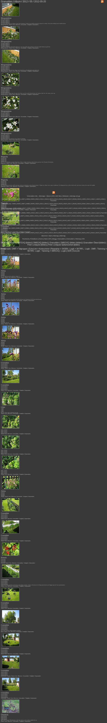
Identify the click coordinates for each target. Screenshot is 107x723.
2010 (37, 199)
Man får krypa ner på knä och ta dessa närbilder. (13, 138)
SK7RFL (79, 249)
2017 (70, 199)
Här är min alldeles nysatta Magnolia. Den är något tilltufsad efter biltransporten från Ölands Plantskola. (27, 162)
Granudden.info (32, 196)
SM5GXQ (5, 243)
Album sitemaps (6, 208)
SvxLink (76, 251)
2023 (98, 199)
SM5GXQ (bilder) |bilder (70, 243)
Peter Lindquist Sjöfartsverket (60, 245)
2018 (74, 199)
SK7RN (30, 251)
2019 (79, 199)
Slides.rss (3, 225)
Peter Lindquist (33, 245)
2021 (88, 199)
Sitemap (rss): (7, 204)
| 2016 (64, 233)
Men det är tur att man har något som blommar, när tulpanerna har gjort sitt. (20, 70)
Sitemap (56, 236)
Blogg (54, 239)
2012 (46, 199)
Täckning (101, 249)
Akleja (3, 272)
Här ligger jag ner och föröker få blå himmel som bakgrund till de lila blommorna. (21, 299)
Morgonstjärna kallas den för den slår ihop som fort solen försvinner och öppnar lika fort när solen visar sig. (28, 93)
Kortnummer (44, 249)
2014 (56, 199)
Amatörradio (5, 249)
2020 (84, 199)
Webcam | (66, 196)
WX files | (59, 196)
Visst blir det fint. (5, 322)
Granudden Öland (91, 243)
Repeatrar (55, 249)
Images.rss (7, 216)
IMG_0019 (4, 430)
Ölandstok (4, 716)
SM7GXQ (21, 243)
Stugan (9, 676)
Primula (3, 559)
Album (49, 196)
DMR (14, 249)
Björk (2, 631)
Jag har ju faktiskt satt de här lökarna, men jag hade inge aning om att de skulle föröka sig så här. (25, 46)
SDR (69, 251)
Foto (14, 24)
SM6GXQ (37, 243)
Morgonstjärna (5, 19)
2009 (32, 199)
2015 (60, 199)
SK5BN (65, 249)
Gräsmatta (3, 676)
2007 (23, 199)
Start (50, 236)
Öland (10, 24)
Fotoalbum (34, 239)
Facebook (25, 239)
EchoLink (33, 249)
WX (53, 196)
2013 (51, 199)
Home (41, 239)
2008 (28, 199)
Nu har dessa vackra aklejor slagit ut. (10, 276)
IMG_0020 (4, 450)
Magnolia (3, 158)
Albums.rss (7, 228)
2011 (42, 199)
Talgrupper (22, 249)
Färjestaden (35, 24)
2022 (93, 199)
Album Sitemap (6, 233)
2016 (65, 199)
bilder (12, 243)
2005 (14, 199)
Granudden (23, 24)
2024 (103, 199)
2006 (18, 199)
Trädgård (29, 24)
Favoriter (54, 200)
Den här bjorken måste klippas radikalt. (11, 630)
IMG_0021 (4, 470)
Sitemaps (42, 196)
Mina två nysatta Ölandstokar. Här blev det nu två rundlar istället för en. (19, 720)
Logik (72, 249)
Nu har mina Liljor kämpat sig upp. (9, 412)
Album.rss (3, 213)
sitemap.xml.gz (75, 196)
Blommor (18, 24)
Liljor (2, 408)
